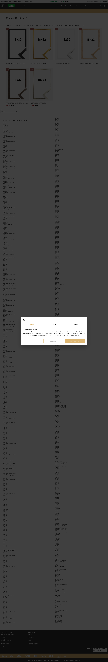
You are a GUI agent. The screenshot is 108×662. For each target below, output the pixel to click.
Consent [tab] (32, 324)
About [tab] (75, 324)
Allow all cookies (74, 341)
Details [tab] (54, 324)
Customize (54, 341)
